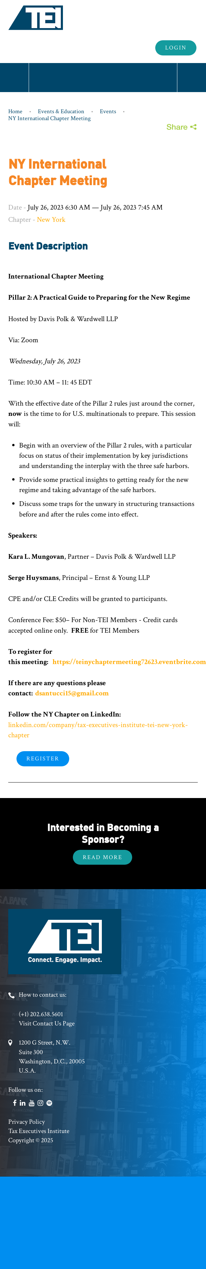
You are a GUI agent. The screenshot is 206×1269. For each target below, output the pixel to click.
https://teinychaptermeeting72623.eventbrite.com (128, 662)
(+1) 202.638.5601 (41, 1014)
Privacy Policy (26, 1122)
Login (176, 47)
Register (42, 758)
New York (51, 219)
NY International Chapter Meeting (49, 118)
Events (108, 111)
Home (15, 111)
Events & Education (61, 111)
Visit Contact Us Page (46, 1023)
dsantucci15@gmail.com (72, 693)
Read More (102, 857)
